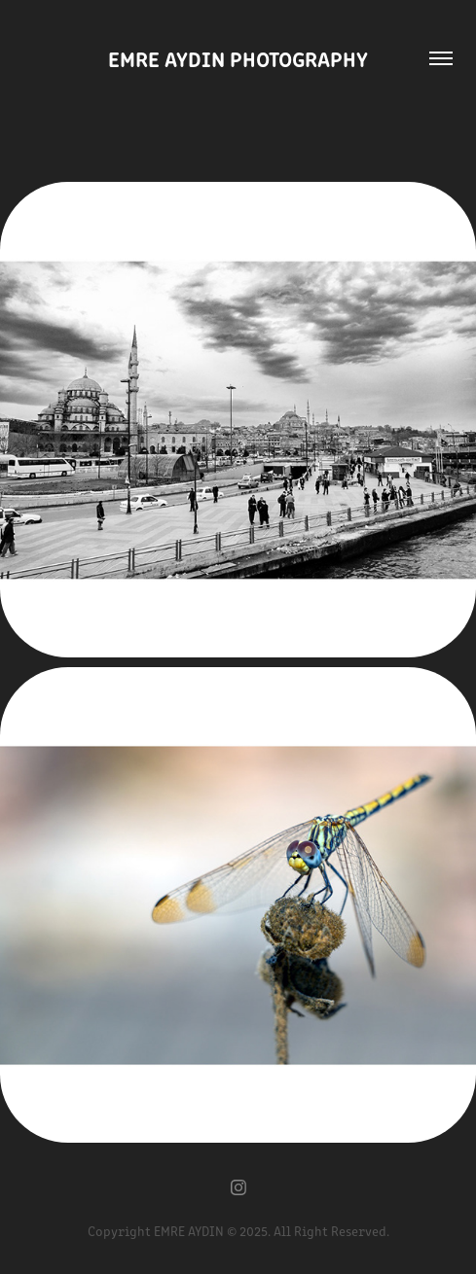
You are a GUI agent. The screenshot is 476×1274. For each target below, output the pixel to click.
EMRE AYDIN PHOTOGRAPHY (238, 58)
